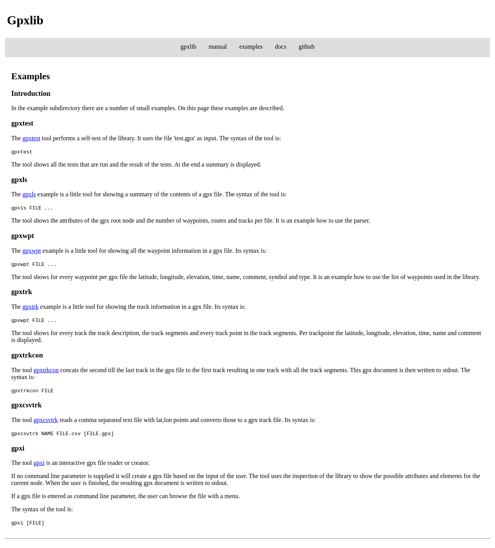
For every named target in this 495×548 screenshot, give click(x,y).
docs (280, 46)
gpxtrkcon (46, 370)
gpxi (39, 463)
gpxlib (188, 46)
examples (251, 46)
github (306, 46)
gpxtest (31, 138)
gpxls (29, 194)
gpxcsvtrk (46, 420)
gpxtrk (30, 306)
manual (218, 46)
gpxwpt (31, 250)
